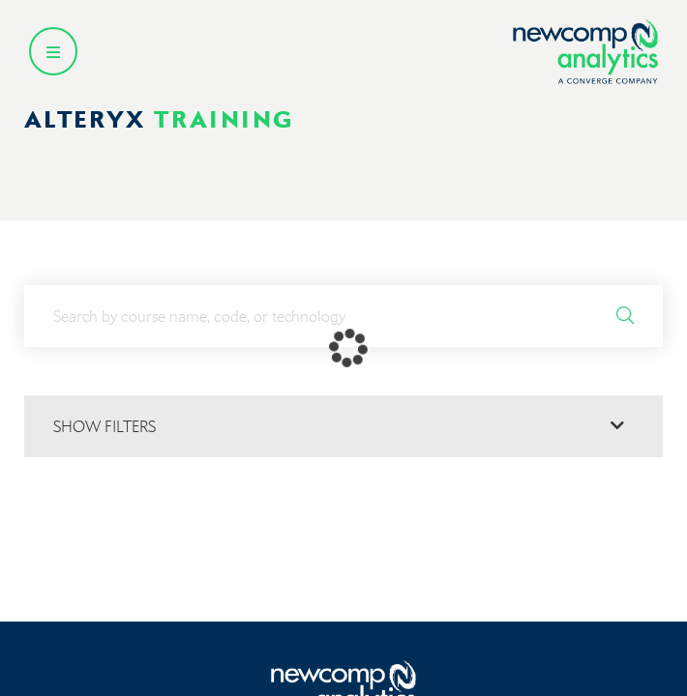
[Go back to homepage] (585, 51)
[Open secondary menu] (53, 51)
